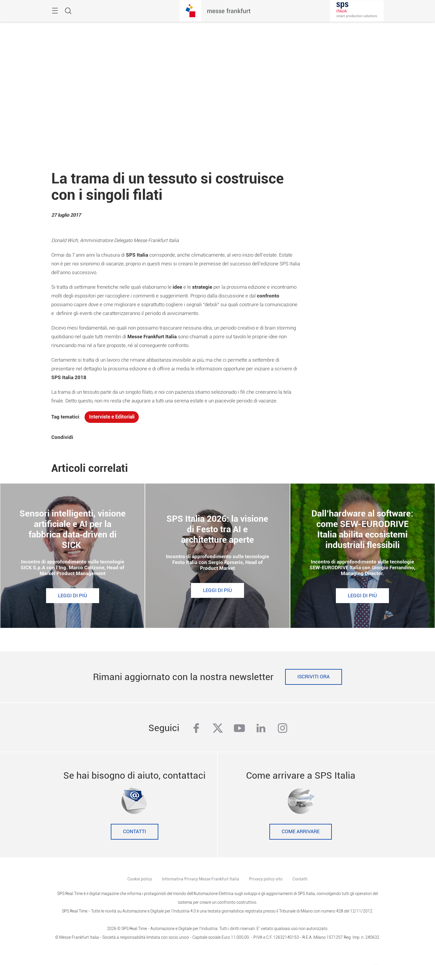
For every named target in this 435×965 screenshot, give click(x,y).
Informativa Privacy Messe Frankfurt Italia (200, 879)
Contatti (134, 831)
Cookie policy (139, 879)
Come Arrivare (301, 831)
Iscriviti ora (313, 676)
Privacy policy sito (266, 879)
